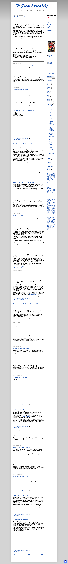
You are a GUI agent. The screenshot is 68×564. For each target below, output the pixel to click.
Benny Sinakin (52, 178)
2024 (49, 84)
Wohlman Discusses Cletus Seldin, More (23, 182)
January (50, 166)
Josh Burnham (52, 201)
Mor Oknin (53, 210)
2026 (49, 81)
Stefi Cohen (49, 223)
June (50, 159)
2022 (49, 87)
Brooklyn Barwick (50, 69)
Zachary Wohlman (22, 210)
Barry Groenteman (18, 319)
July (50, 158)
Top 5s (53, 225)
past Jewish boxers (18, 60)
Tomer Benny (52, 224)
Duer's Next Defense (18, 409)
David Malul (50, 61)
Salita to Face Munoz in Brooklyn (21, 447)
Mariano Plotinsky (50, 205)
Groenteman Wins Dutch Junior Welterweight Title (26, 303)
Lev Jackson (53, 204)
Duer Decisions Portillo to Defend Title (23, 143)
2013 (49, 99)
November (51, 103)
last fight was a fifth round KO (25, 416)
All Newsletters (49, 37)
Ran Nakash (52, 217)
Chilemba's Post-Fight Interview (21, 519)
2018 (49, 92)
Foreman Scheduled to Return (21, 89)
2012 (49, 100)
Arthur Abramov (49, 176)
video (37, 416)
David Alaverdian (50, 55)
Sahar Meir (53, 220)
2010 (49, 169)
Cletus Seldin (18, 210)
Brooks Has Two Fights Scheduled (22, 348)
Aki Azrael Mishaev (50, 173)
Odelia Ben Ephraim (51, 72)
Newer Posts (15, 554)
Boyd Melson (18, 267)
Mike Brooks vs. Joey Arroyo (20, 377)
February (50, 165)
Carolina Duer (18, 139)
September (51, 155)
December (51, 101)
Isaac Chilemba (18, 551)
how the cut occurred (23, 479)
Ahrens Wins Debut (18, 431)
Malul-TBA (48, 27)
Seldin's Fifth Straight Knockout (21, 324)
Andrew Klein (53, 175)
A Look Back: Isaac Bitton (20, 17)
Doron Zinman (49, 194)
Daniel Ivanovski (50, 57)
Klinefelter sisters (50, 203)
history (48, 197)
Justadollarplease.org (32, 294)
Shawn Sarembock (51, 222)
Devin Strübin (50, 63)
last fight (41, 149)
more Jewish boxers (51, 67)
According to (15, 67)
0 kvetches (26, 59)
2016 (49, 95)
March (50, 163)
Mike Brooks (17, 372)
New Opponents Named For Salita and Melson (25, 272)
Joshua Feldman (50, 56)
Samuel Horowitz (51, 221)
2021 (49, 88)
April (50, 162)
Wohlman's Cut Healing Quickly (21, 476)
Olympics (48, 213)
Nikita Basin (49, 211)
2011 (49, 168)
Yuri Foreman (51, 229)
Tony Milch (49, 225)
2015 (49, 96)
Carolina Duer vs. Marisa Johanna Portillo (24, 110)
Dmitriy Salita (22, 267)
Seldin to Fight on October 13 (20, 495)
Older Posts (42, 554)
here (30, 12)
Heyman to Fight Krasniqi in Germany (23, 65)
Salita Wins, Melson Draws (20, 215)
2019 (49, 91)
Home (29, 554)
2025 (49, 83)
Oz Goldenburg (52, 213)
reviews (48, 218)
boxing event (27, 308)
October (50, 104)
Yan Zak (49, 64)
